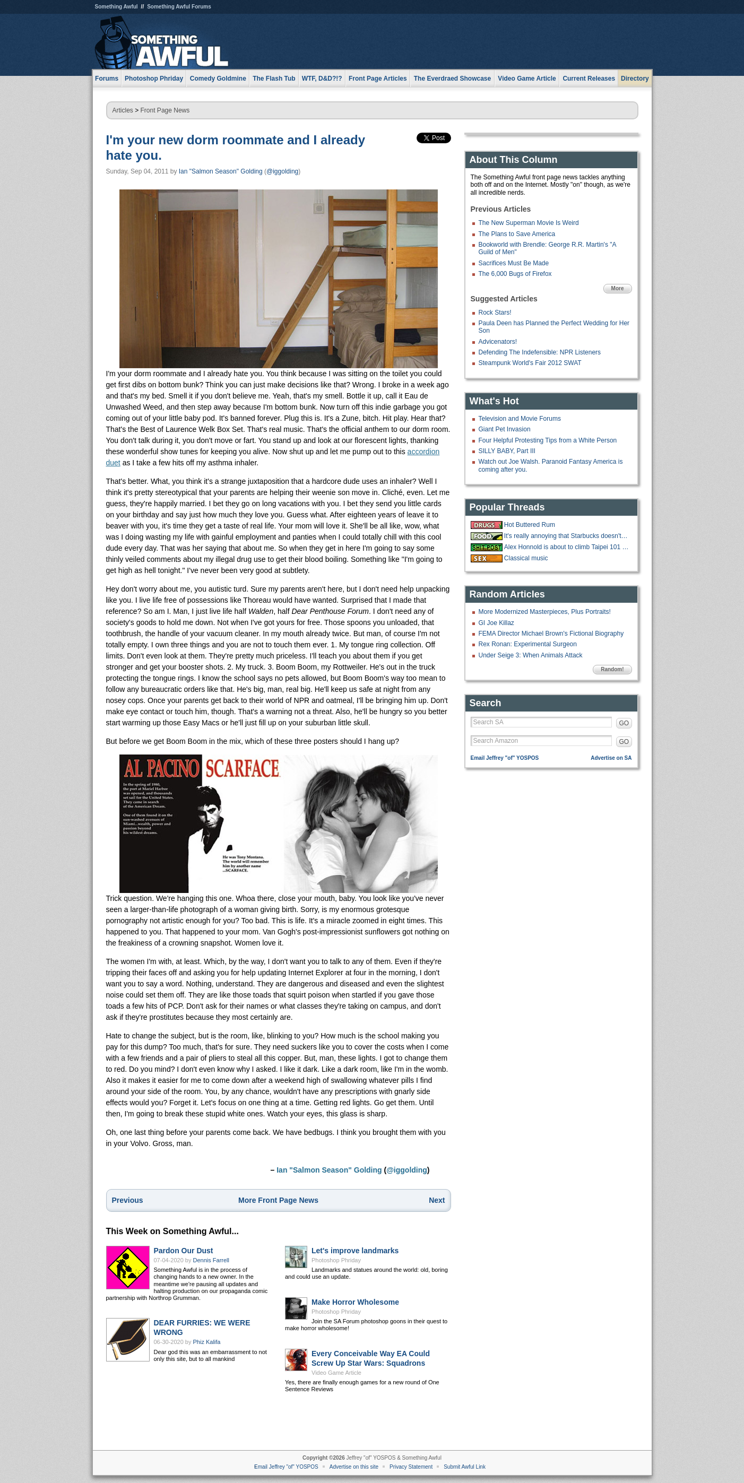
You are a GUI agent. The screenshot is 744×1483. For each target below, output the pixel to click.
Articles (123, 110)
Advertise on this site (354, 1467)
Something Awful (116, 7)
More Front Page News (278, 1200)
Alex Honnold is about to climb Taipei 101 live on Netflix (566, 547)
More (617, 288)
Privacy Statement (411, 1467)
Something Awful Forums (179, 7)
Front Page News (165, 110)
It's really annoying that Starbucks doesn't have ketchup (566, 536)
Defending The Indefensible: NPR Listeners (540, 352)
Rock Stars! (495, 312)
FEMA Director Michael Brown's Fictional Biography (551, 633)
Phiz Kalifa (207, 1342)
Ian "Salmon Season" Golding (221, 171)
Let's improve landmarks (355, 1250)
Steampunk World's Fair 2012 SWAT (530, 363)
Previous (127, 1200)
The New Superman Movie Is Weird (529, 223)
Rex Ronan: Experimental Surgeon (528, 644)
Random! (612, 669)
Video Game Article (336, 1372)
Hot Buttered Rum (529, 524)
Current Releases (589, 78)
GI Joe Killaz (496, 623)
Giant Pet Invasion (505, 429)
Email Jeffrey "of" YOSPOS (505, 758)
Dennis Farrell (211, 1260)
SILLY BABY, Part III (507, 451)
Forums (106, 78)
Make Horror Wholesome (355, 1302)
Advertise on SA (611, 758)
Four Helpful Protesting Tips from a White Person (548, 440)
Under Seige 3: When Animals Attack (531, 655)
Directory (635, 78)
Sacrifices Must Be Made (514, 263)
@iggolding (282, 171)
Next (437, 1200)
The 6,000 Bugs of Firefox (515, 273)
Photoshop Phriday (336, 1260)
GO (624, 723)
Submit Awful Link (465, 1467)
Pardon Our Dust (183, 1250)
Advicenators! (498, 341)
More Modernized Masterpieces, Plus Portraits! (545, 611)
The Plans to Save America (517, 234)
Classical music (526, 558)
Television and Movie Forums (520, 418)
